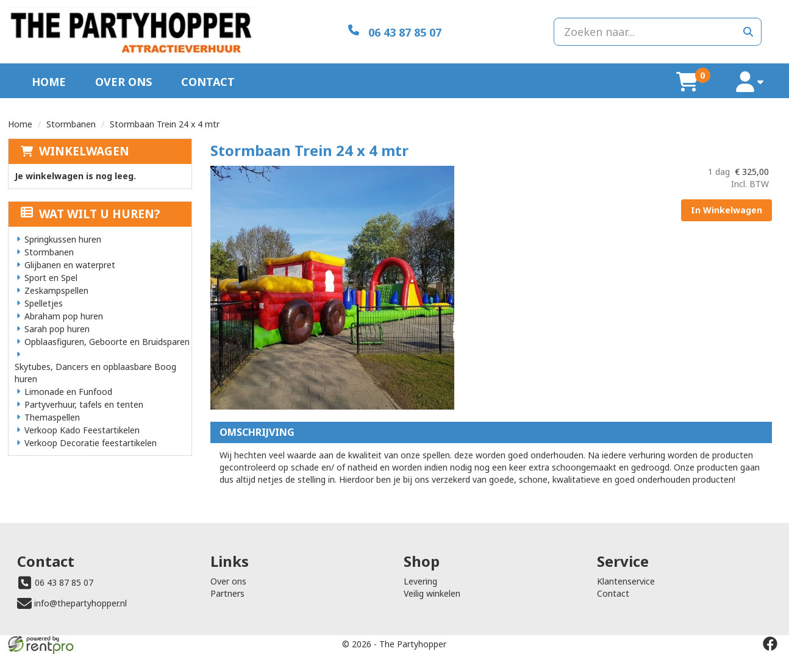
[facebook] (770, 643)
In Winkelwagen (726, 210)
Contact (208, 81)
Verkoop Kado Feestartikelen (82, 430)
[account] (749, 82)
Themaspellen (52, 417)
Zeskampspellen (56, 290)
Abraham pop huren (63, 316)
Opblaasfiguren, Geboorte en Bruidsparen (107, 341)
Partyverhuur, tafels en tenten (83, 404)
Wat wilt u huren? (90, 214)
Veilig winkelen (432, 593)
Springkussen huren (62, 239)
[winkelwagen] (687, 82)
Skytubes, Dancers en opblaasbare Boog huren (95, 373)
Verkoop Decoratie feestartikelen (90, 443)
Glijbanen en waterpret (69, 265)
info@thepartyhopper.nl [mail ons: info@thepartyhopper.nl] (80, 603)
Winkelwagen (84, 151)
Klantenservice (626, 581)
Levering (420, 581)
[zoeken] (748, 31)
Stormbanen (71, 124)
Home (49, 81)
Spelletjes (43, 303)
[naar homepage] (131, 31)
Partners (227, 593)
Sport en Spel (50, 277)
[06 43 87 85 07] (394, 31)
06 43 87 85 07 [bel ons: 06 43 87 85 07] (64, 582)
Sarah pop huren (57, 329)
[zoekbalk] (658, 32)
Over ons (123, 81)
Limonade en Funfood (68, 391)
